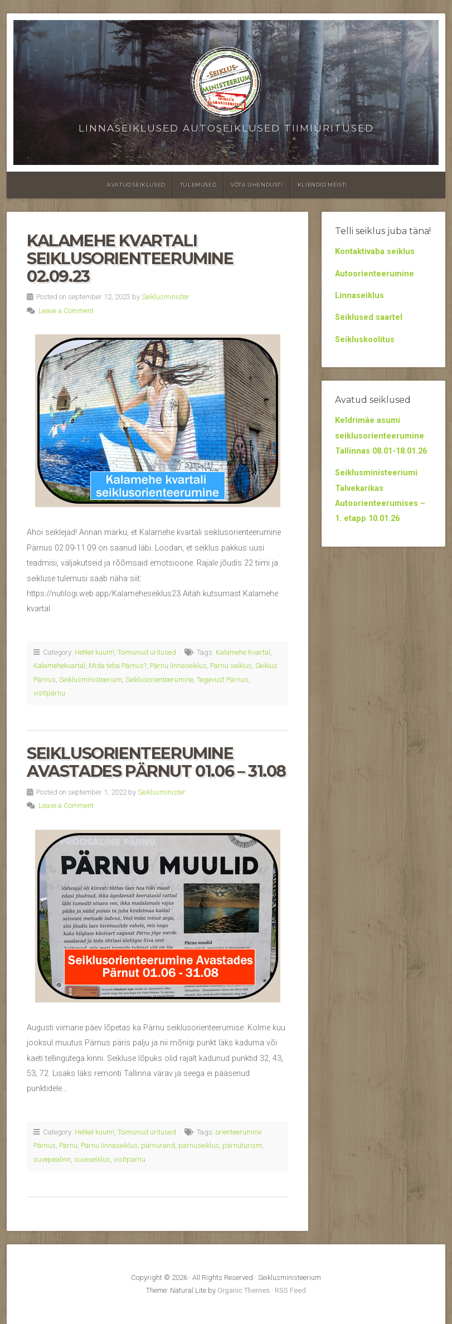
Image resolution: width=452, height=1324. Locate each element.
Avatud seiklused (136, 185)
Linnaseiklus (359, 295)
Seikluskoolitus (365, 339)
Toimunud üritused (147, 652)
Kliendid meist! (322, 185)
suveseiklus (92, 1159)
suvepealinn (52, 1159)
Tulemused (198, 185)
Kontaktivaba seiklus (375, 251)
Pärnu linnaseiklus (178, 665)
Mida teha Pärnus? (118, 665)
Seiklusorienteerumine (159, 679)
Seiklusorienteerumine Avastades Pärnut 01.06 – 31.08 (156, 762)
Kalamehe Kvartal (243, 652)
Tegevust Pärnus (223, 679)
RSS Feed (290, 1290)
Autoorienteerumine (374, 274)
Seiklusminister (165, 297)
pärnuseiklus (198, 1145)
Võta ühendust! (257, 185)
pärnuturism (242, 1145)
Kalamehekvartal (59, 665)
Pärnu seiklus (231, 665)
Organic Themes (243, 1290)
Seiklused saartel (368, 317)
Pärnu (68, 1145)
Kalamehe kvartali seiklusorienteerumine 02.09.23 (130, 258)
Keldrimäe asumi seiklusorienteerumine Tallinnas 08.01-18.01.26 (381, 436)
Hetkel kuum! (94, 652)
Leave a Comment (66, 310)
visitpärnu (49, 693)
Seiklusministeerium (90, 679)
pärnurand (158, 1145)
